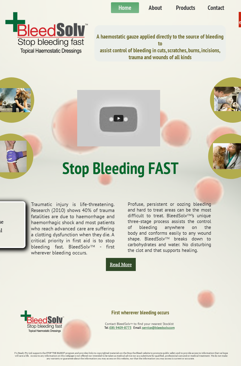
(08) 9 (113, 328)
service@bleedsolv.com (158, 328)
